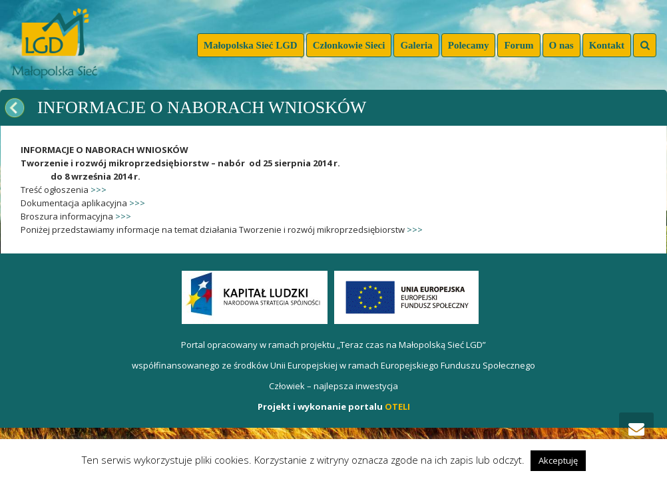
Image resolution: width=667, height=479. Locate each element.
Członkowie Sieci (349, 45)
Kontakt (606, 45)
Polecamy (468, 45)
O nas (561, 45)
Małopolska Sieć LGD (251, 45)
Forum (518, 45)
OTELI (397, 406)
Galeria (416, 45)
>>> (99, 190)
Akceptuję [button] (558, 460)
